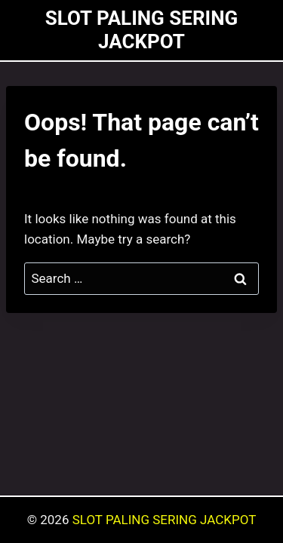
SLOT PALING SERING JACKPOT (164, 519)
